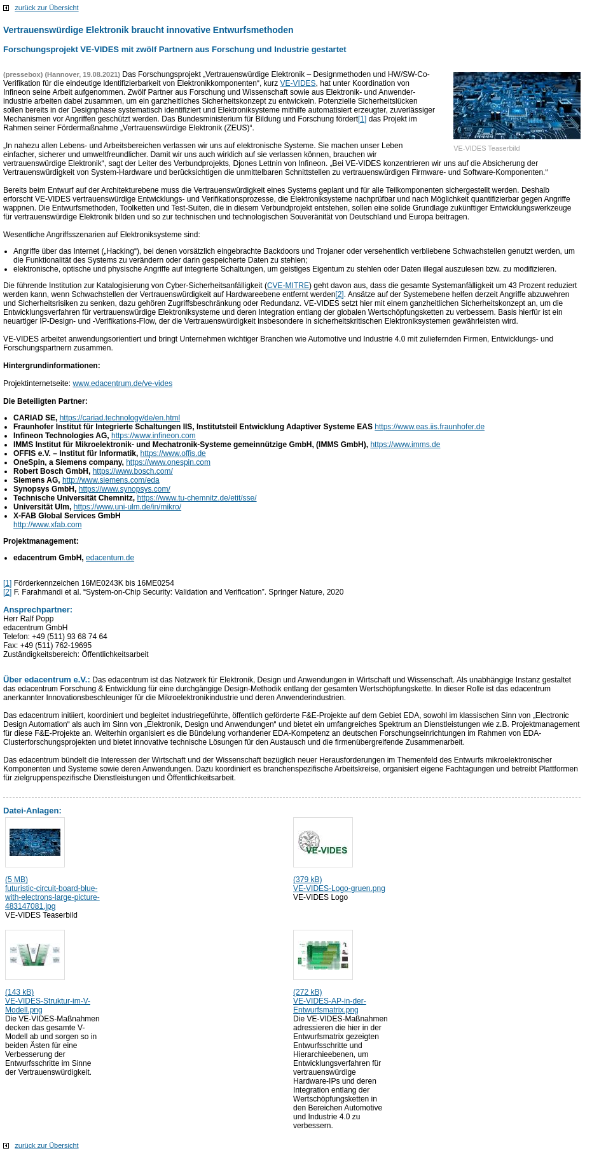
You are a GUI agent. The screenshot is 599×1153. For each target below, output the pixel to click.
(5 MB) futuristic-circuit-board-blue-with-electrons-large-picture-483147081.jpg (52, 893)
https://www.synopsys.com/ (124, 489)
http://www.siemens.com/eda (111, 480)
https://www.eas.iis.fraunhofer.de (430, 426)
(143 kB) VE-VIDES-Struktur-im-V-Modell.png (47, 1001)
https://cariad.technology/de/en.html (120, 417)
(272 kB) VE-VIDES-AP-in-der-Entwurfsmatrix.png (329, 1001)
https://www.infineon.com (153, 435)
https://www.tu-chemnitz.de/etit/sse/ (197, 498)
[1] (362, 118)
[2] (339, 294)
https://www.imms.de (405, 444)
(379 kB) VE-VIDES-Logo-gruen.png (339, 884)
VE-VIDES (298, 83)
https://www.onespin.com (168, 462)
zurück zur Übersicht (46, 7)
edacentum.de (110, 557)
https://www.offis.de (173, 453)
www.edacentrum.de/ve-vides (122, 383)
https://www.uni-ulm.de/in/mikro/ (127, 506)
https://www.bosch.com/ (133, 471)
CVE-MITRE (288, 285)
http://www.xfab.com (47, 524)
